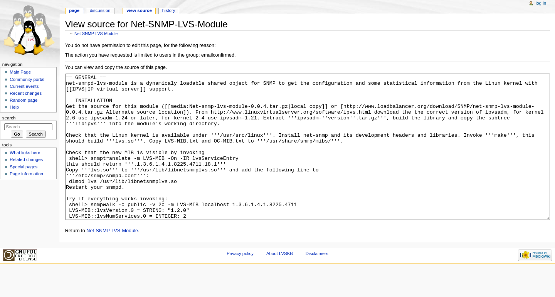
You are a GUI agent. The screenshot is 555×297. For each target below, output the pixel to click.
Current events (24, 86)
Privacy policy (240, 282)
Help (14, 107)
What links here (25, 152)
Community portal (27, 79)
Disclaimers (317, 282)
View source (139, 10)
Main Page (20, 72)
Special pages (23, 166)
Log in (541, 3)
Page (74, 10)
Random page (23, 100)
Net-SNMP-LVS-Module (96, 33)
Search (9, 118)
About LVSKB (279, 282)
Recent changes (26, 93)
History (168, 10)
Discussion (100, 10)
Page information (26, 173)
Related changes (26, 159)
